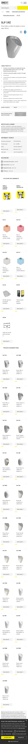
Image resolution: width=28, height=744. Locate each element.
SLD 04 (18, 285)
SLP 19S (4, 420)
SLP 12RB (18, 355)
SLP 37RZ (5, 583)
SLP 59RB (5, 648)
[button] (14, 741)
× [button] (26, 720)
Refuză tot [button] (21, 737)
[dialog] (14, 731)
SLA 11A (18, 219)
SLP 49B (18, 583)
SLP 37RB (18, 550)
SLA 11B (5, 252)
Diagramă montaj (7, 167)
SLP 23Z (4, 453)
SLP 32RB (5, 518)
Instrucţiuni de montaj (8, 161)
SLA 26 (4, 285)
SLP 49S (4, 615)
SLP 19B (18, 387)
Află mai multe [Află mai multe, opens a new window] (21, 728)
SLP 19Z (18, 15)
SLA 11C (18, 252)
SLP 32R (18, 485)
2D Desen (5, 171)
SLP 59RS (18, 648)
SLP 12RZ (5, 387)
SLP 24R (18, 453)
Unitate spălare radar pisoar (8, 15)
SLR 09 (4, 317)
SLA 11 (4, 219)
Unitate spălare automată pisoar (18, 11)
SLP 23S (18, 420)
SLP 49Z (18, 615)
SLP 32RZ (18, 518)
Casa (2, 11)
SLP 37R (4, 550)
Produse (7, 11)
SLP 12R (4, 355)
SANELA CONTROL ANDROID (5, 187)
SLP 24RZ (5, 485)
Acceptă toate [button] (7, 737)
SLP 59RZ (5, 680)
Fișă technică (6, 164)
